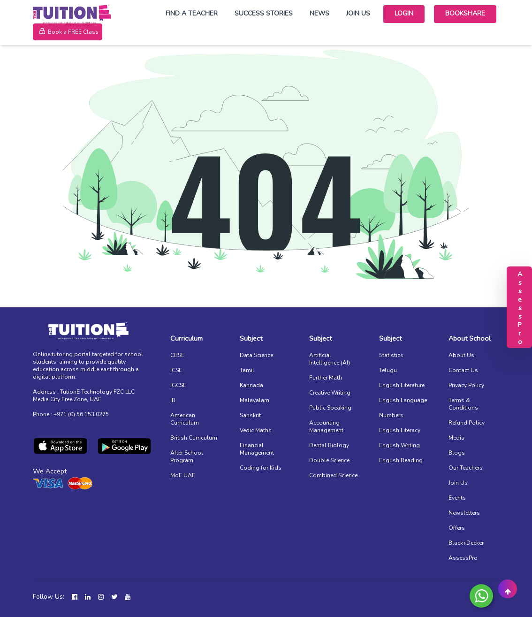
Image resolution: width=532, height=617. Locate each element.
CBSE (177, 355)
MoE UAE (182, 475)
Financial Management (257, 449)
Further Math (325, 377)
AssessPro (463, 558)
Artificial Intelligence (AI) (329, 358)
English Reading (401, 460)
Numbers (391, 415)
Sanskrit (250, 415)
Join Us (358, 13)
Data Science (256, 355)
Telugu (388, 370)
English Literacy (399, 430)
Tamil (247, 370)
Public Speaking (330, 407)
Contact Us (463, 370)
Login (404, 13)
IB (172, 400)
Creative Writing (329, 392)
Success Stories (264, 13)
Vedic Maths (256, 430)
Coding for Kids (260, 468)
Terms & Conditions (463, 403)
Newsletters (464, 513)
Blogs (456, 453)
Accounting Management (326, 426)
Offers (456, 528)
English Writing (399, 445)
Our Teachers (465, 468)
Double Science (329, 460)
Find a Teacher (192, 13)
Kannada (251, 385)
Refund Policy (466, 423)
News (319, 13)
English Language (403, 400)
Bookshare (465, 13)
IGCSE (178, 385)
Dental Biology (329, 445)
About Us (461, 355)
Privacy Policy (466, 385)
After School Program (186, 456)
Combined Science (333, 475)
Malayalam (254, 400)
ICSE (176, 370)
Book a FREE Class (68, 32)
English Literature (402, 385)
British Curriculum (193, 438)
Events (457, 498)
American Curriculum (184, 419)
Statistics (391, 355)
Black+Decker (466, 543)
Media (456, 438)
